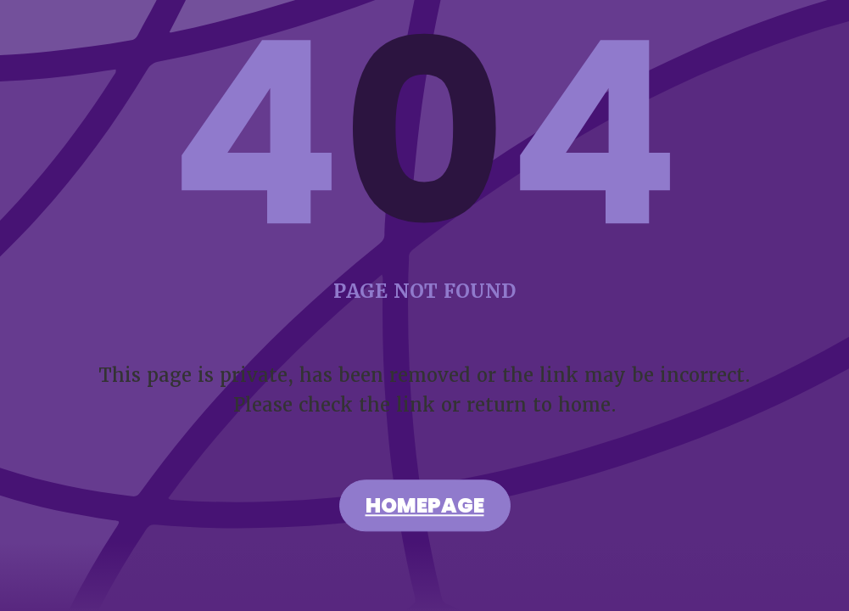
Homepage (425, 508)
